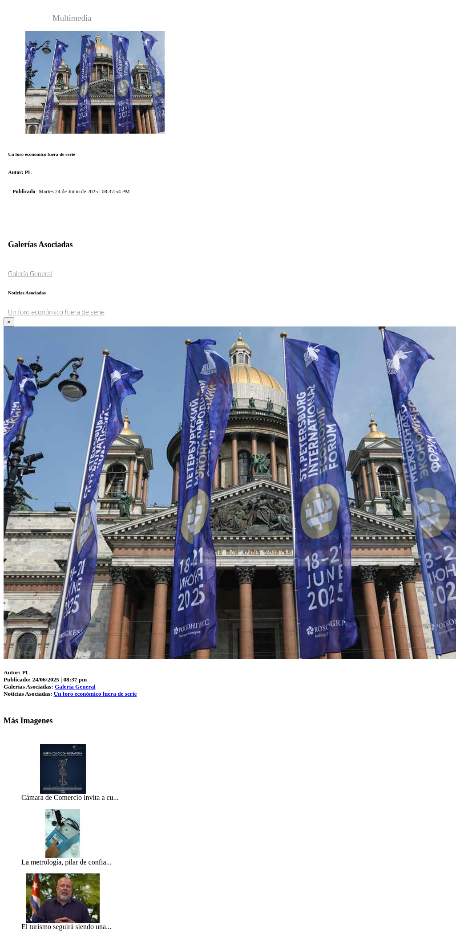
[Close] (9, 321)
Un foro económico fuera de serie (56, 311)
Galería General (30, 273)
